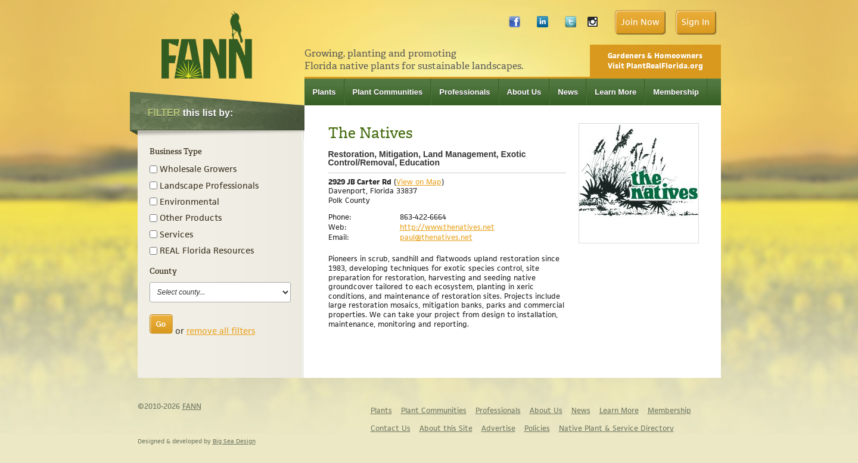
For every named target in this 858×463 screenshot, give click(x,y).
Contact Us (391, 428)
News (568, 91)
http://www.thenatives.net (447, 227)
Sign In (696, 21)
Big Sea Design (234, 441)
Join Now (640, 21)
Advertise (498, 428)
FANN (191, 406)
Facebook (514, 24)
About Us (524, 91)
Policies (537, 428)
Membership (676, 91)
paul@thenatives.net (436, 237)
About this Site (445, 428)
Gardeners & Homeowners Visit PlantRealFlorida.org (655, 61)
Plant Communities (388, 91)
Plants (324, 91)
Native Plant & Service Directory (616, 428)
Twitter (570, 24)
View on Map (419, 182)
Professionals (464, 91)
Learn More (615, 91)
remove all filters (220, 330)
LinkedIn (542, 24)
